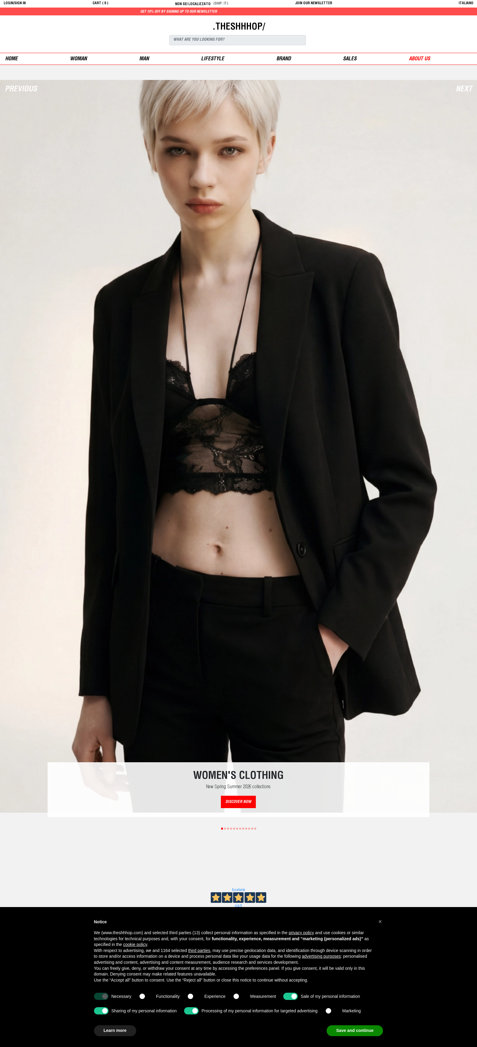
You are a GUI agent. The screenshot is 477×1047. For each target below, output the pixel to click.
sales (349, 59)
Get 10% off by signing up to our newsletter (213, 12)
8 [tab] (243, 829)
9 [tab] (246, 829)
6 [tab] (237, 829)
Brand (283, 59)
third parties (199, 950)
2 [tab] (225, 829)
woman (78, 59)
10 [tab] (249, 829)
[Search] (237, 40)
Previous (21, 90)
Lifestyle (212, 59)
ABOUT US (419, 59)
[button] (380, 921)
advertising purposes (321, 956)
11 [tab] (252, 829)
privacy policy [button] (301, 932)
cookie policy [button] (135, 944)
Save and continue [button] (355, 1030)
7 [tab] (240, 829)
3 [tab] (228, 829)
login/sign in (15, 3)
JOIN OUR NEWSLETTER (313, 3)
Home (11, 59)
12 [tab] (255, 829)
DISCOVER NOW (238, 802)
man (144, 59)
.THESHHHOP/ (238, 27)
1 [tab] (222, 829)
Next (464, 90)
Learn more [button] (115, 1030)
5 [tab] (234, 829)
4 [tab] (231, 829)
